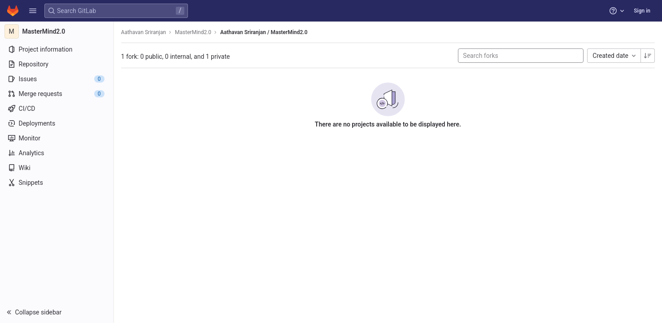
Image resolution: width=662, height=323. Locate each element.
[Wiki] (57, 168)
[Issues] (57, 79)
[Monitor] (57, 138)
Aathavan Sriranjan (144, 32)
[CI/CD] (57, 108)
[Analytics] (57, 153)
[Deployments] (57, 123)
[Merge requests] (57, 94)
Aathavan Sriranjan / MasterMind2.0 (264, 32)
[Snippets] (57, 182)
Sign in (642, 11)
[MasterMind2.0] (57, 31)
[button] (33, 11)
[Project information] (57, 49)
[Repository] (57, 64)
